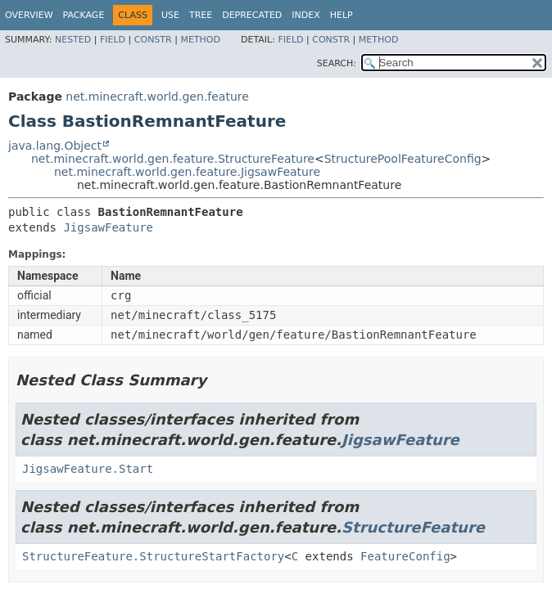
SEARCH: (336, 63)
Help (341, 15)
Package (84, 15)
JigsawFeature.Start (87, 468)
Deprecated (252, 15)
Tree (200, 15)
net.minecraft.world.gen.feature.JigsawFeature (187, 171)
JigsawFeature (108, 227)
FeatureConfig (405, 556)
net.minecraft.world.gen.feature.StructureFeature (172, 158)
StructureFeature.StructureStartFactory (153, 556)
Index (305, 15)
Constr (153, 39)
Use (170, 15)
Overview (29, 15)
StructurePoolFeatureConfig (403, 158)
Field (112, 39)
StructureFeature (413, 527)
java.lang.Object (55, 145)
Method (200, 39)
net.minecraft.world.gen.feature (157, 96)
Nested (73, 39)
